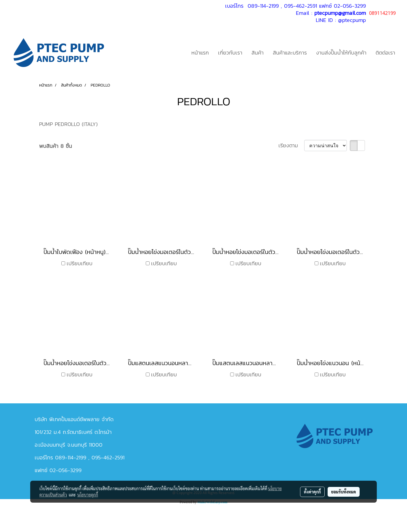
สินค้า (257, 53)
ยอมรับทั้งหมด (343, 491)
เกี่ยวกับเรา (230, 53)
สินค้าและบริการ (290, 53)
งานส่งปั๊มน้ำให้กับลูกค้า (341, 53)
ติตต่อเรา (385, 53)
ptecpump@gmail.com (340, 13)
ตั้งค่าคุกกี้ (312, 491)
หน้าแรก (200, 53)
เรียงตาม (291, 145)
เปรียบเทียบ (79, 263)
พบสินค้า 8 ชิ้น (55, 146)
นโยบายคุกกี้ (87, 494)
